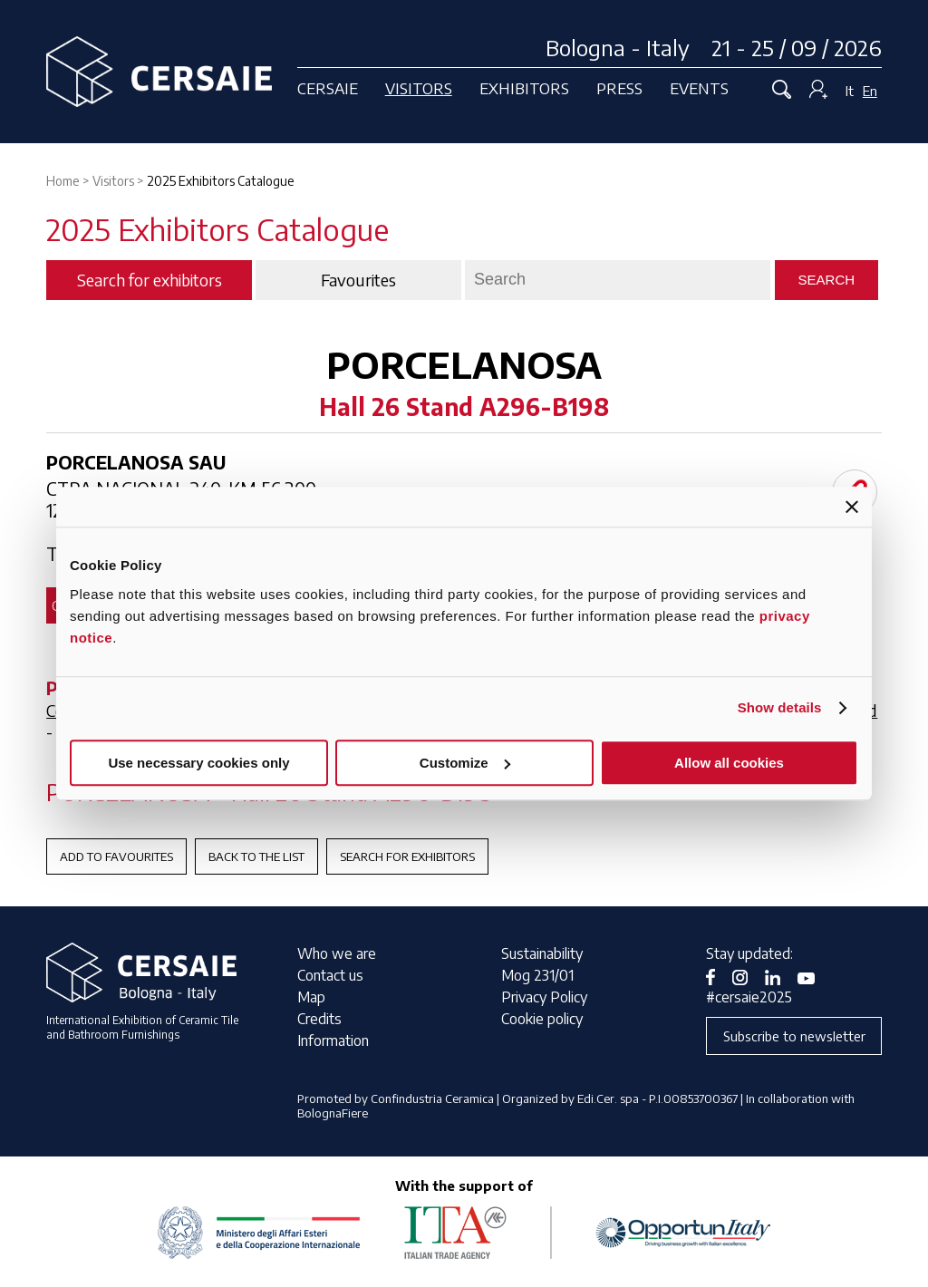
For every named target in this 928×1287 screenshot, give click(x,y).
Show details (780, 707)
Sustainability (542, 953)
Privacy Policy (544, 997)
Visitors (418, 88)
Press (619, 88)
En (870, 90)
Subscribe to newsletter (794, 1036)
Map (311, 997)
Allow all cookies (729, 762)
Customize (465, 762)
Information (333, 1040)
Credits (319, 1019)
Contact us (330, 975)
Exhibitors (524, 88)
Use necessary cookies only (198, 762)
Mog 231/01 (537, 975)
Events (699, 88)
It (850, 90)
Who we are (336, 953)
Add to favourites (116, 856)
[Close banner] (852, 506)
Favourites (358, 280)
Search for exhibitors (407, 856)
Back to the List (256, 856)
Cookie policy (542, 1019)
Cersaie (327, 88)
